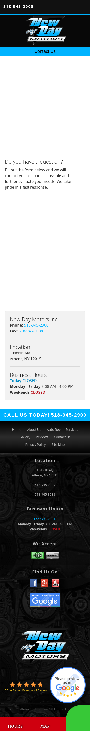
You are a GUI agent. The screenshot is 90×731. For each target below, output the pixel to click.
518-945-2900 (18, 6)
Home (16, 429)
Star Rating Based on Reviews (26, 690)
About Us (34, 429)
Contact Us (62, 437)
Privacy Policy (35, 444)
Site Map (58, 444)
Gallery (24, 437)
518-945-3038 (30, 331)
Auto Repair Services (62, 429)
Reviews (42, 437)
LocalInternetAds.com (31, 709)
